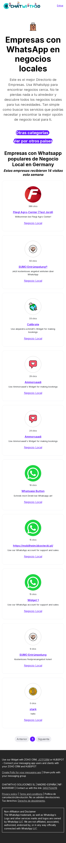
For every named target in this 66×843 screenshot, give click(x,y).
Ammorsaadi (33, 382)
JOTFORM (43, 759)
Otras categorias (32, 132)
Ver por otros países (33, 141)
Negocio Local (33, 223)
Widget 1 (33, 600)
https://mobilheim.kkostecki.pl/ (33, 545)
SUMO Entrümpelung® (33, 266)
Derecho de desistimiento (31, 801)
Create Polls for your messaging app (21, 772)
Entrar (60, 5)
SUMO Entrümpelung (33, 654)
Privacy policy (9, 794)
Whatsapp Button (33, 491)
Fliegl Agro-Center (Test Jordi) (33, 212)
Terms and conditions (31, 794)
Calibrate (33, 324)
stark (33, 709)
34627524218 (50, 788)
